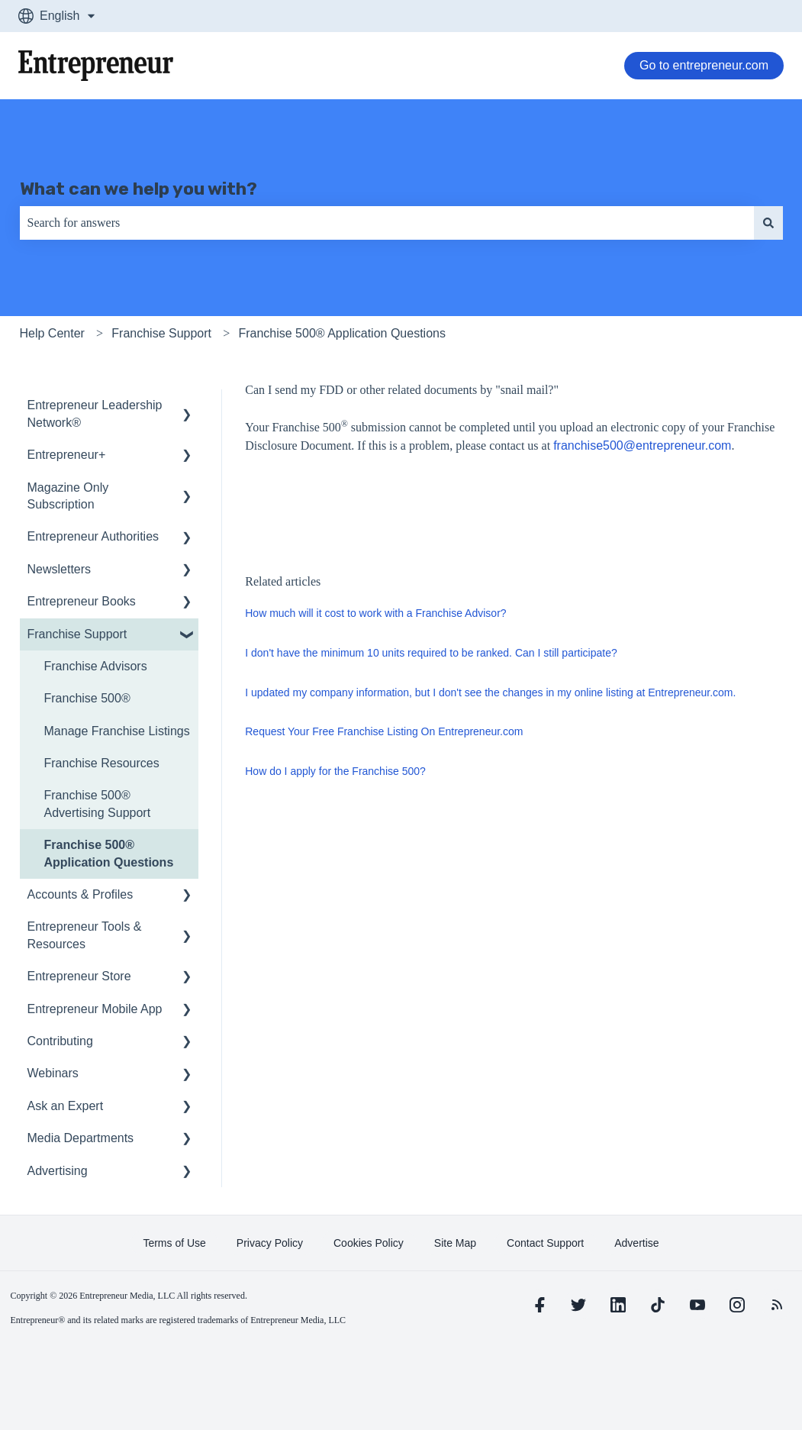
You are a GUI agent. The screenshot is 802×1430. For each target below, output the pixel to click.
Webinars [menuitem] (53, 1073)
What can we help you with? (138, 188)
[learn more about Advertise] (636, 1243)
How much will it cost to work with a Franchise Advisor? (375, 613)
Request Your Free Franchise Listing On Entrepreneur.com (384, 731)
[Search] (768, 223)
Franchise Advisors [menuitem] (95, 666)
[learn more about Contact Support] (545, 1243)
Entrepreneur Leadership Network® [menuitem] (95, 413)
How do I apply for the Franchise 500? (335, 771)
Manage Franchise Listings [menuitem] (117, 731)
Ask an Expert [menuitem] (65, 1105)
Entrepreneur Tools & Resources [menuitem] (84, 935)
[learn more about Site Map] (455, 1243)
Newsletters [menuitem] (59, 569)
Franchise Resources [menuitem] (101, 763)
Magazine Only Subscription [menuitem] (68, 496)
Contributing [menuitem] (60, 1041)
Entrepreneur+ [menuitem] (66, 454)
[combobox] (387, 223)
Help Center (52, 333)
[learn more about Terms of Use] (173, 1243)
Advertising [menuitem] (57, 1170)
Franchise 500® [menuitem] (87, 698)
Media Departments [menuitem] (80, 1137)
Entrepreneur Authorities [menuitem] (93, 536)
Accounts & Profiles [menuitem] (80, 894)
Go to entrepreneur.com (703, 65)
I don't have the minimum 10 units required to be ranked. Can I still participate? (431, 653)
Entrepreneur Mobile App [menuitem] (95, 1008)
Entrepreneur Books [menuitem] (81, 601)
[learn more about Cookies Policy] (368, 1243)
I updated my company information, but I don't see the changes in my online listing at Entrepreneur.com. (490, 692)
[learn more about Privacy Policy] (269, 1243)
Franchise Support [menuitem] (77, 634)
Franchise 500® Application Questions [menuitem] (109, 853)
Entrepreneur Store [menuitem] (79, 976)
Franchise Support (161, 333)
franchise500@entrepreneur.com (642, 445)
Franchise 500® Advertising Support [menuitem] (97, 803)
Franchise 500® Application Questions (342, 333)
